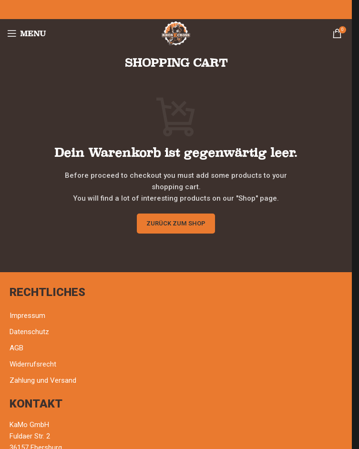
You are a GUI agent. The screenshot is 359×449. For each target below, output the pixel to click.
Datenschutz (29, 331)
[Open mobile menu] (26, 33)
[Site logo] (176, 33)
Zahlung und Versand (43, 380)
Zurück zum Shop (175, 223)
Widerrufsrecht (33, 364)
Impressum (27, 315)
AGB (16, 348)
